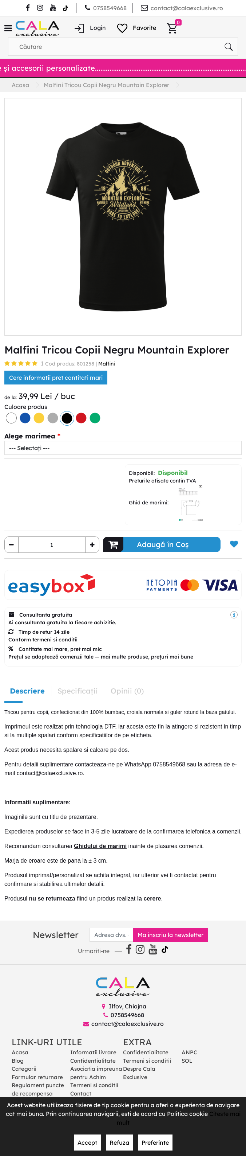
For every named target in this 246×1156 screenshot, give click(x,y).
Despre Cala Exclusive (139, 1073)
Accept (87, 1142)
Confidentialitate (93, 1060)
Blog (18, 1060)
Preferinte (155, 1142)
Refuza (119, 1142)
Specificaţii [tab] (77, 690)
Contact (80, 1093)
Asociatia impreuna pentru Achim (96, 1073)
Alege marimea (29, 436)
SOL (187, 1060)
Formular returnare (37, 1077)
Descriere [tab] (27, 690)
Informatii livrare (93, 1052)
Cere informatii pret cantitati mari (56, 377)
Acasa (20, 1052)
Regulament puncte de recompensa (38, 1089)
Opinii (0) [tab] (127, 690)
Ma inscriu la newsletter (170, 934)
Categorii (24, 1068)
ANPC (189, 1052)
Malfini (106, 363)
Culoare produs (25, 406)
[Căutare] (228, 46)
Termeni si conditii (94, 1085)
